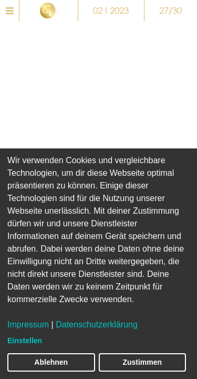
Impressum (28, 324)
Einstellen (24, 340)
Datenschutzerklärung (97, 324)
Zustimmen (142, 362)
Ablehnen (51, 362)
